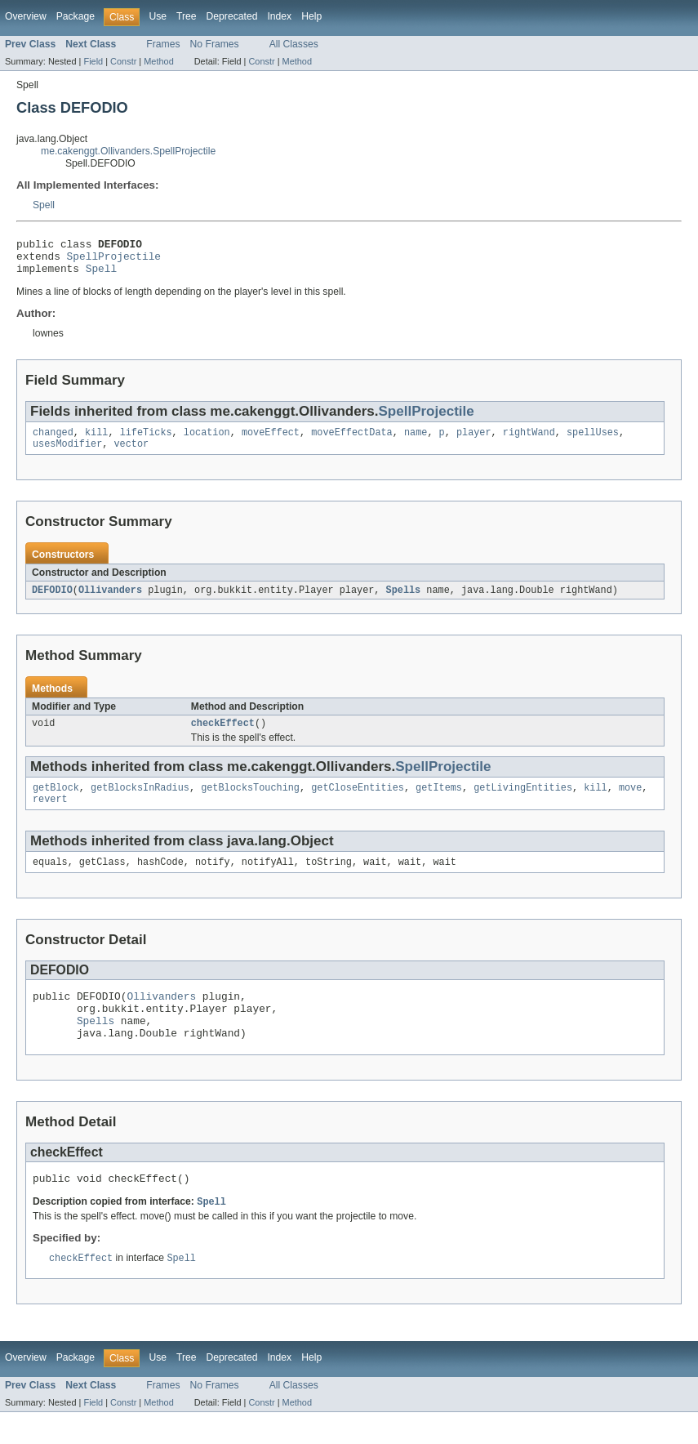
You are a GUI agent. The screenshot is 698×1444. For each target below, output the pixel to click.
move (630, 802)
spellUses (593, 441)
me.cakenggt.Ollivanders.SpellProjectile (128, 151)
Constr (123, 61)
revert (50, 815)
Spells (403, 601)
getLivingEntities (522, 802)
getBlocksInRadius (140, 802)
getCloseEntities (357, 802)
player (473, 441)
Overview (26, 16)
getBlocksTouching (250, 802)
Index (279, 16)
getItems (439, 802)
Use (158, 16)
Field (93, 61)
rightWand (529, 441)
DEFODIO (52, 601)
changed (53, 441)
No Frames (214, 44)
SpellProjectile (114, 260)
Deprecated (232, 16)
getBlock (56, 802)
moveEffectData (352, 441)
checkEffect (223, 735)
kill (96, 441)
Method (158, 61)
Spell (44, 205)
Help (311, 16)
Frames (163, 44)
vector (131, 454)
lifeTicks (146, 441)
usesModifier (67, 454)
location (207, 441)
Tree (186, 16)
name (415, 441)
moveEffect (271, 441)
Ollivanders (110, 601)
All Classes (293, 44)
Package (75, 16)
